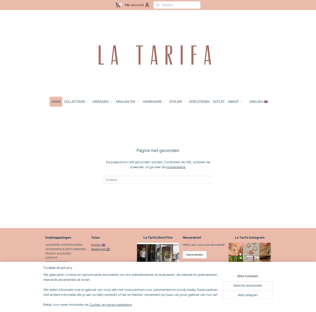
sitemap (180, 304)
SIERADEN (103, 102)
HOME (56, 102)
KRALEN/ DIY (127, 102)
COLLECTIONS (76, 102)
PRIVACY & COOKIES (58, 253)
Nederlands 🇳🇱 (100, 249)
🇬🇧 (103, 244)
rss (188, 304)
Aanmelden (194, 255)
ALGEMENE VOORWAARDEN (64, 244)
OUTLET (219, 102)
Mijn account (137, 5)
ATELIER (177, 102)
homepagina (175, 167)
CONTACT (51, 257)
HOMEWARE (154, 102)
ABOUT (235, 102)
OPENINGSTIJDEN (56, 262)
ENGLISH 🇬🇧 (259, 102)
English (96, 244)
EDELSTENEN (199, 102)
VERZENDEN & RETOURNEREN (65, 249)
